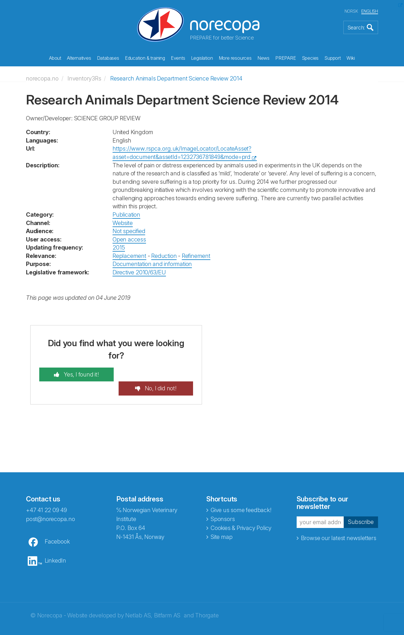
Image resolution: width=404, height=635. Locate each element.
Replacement (129, 255)
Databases (108, 58)
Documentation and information (152, 264)
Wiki (351, 58)
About (55, 58)
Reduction (164, 255)
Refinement (196, 255)
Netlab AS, (138, 601)
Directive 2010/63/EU (139, 272)
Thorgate (206, 601)
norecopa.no (42, 78)
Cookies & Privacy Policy (241, 513)
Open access (129, 239)
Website (123, 222)
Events (178, 58)
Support (332, 58)
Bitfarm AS (167, 601)
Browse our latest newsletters (338, 523)
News (263, 58)
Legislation (202, 58)
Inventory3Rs (84, 78)
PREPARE (285, 58)
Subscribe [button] (361, 507)
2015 (119, 247)
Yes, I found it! (80, 374)
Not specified (129, 231)
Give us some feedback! (241, 495)
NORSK (351, 11)
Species (310, 58)
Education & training (145, 58)
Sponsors (223, 504)
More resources (235, 58)
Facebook (57, 527)
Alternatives (79, 58)
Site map (221, 522)
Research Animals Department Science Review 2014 (176, 78)
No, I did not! (160, 374)
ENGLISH (369, 11)
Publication (126, 214)
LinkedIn (55, 546)
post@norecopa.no (50, 504)
